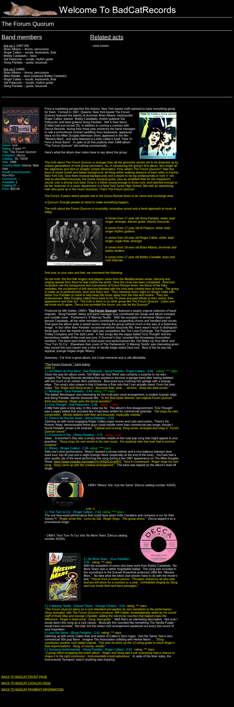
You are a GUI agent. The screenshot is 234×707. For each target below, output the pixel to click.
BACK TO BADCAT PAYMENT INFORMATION (32, 689)
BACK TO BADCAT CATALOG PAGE (26, 683)
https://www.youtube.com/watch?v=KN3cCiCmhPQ (87, 461)
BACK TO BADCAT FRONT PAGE (24, 676)
